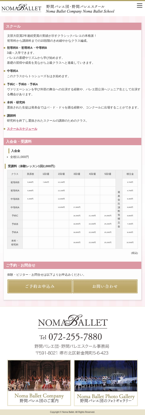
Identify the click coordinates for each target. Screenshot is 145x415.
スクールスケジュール (22, 128)
